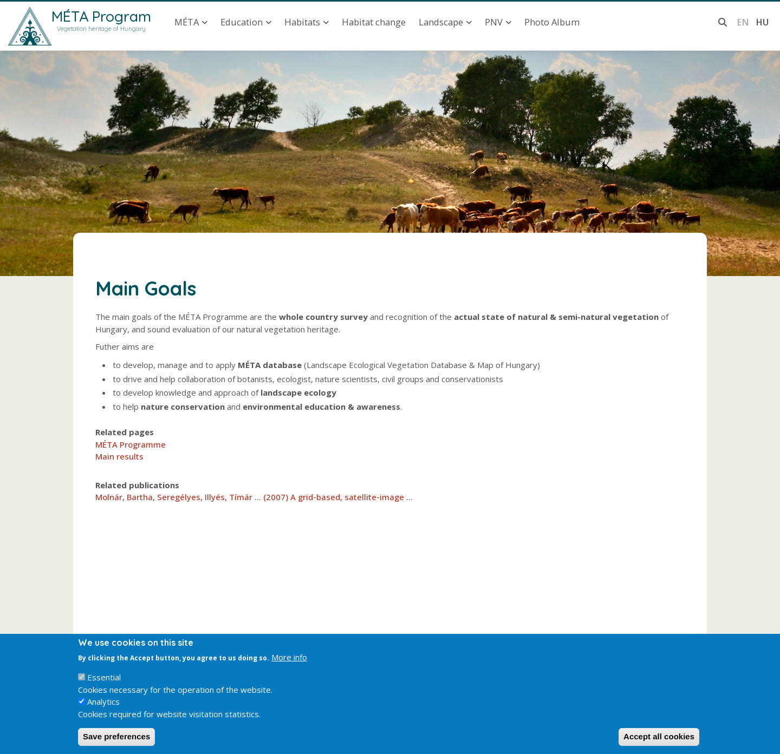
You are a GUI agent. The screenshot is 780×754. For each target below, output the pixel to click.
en (743, 22)
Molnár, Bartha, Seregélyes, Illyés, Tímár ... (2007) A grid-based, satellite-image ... (254, 496)
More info (289, 665)
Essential (104, 686)
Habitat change (374, 22)
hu (762, 22)
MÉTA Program (101, 16)
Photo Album (552, 22)
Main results (119, 456)
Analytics (103, 710)
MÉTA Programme (130, 444)
